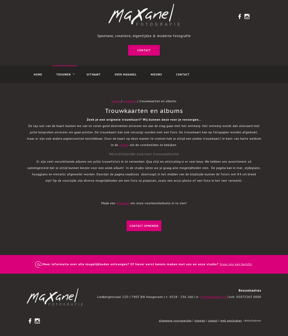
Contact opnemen (144, 226)
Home (38, 74)
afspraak (123, 203)
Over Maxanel (126, 74)
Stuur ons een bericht (236, 264)
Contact (144, 50)
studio (124, 145)
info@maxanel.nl (213, 297)
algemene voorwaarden (175, 320)
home (116, 101)
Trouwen (63, 74)
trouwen (129, 101)
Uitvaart (94, 74)
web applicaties (231, 320)
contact (213, 320)
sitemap (199, 320)
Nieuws (156, 74)
